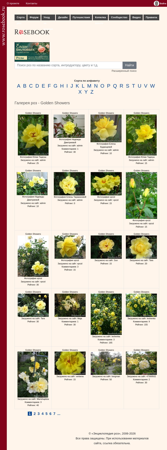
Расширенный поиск (124, 70)
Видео (136, 17)
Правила (151, 17)
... (58, 414)
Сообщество (119, 17)
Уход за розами (48, 18)
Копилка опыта (100, 18)
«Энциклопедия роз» (106, 433)
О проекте (13, 3)
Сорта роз (20, 18)
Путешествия (81, 17)
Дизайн (63, 17)
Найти (129, 65)
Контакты (31, 3)
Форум (34, 17)
